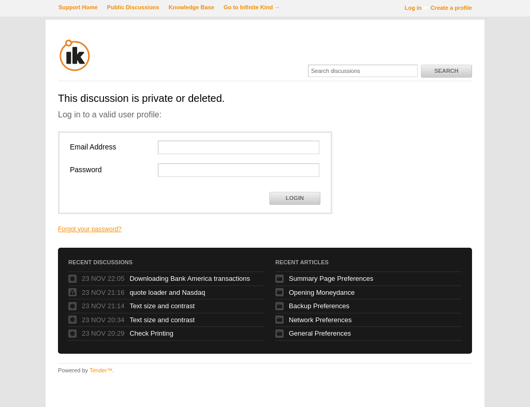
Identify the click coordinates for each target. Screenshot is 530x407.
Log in (413, 8)
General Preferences (320, 333)
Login (295, 198)
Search (446, 71)
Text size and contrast (162, 306)
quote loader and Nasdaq (167, 292)
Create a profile (451, 8)
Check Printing (151, 333)
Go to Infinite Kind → (252, 7)
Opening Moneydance (322, 292)
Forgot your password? (90, 229)
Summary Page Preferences (331, 278)
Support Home (78, 7)
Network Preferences (320, 320)
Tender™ (101, 370)
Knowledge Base (191, 7)
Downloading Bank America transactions (189, 278)
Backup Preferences (319, 306)
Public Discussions (133, 7)
